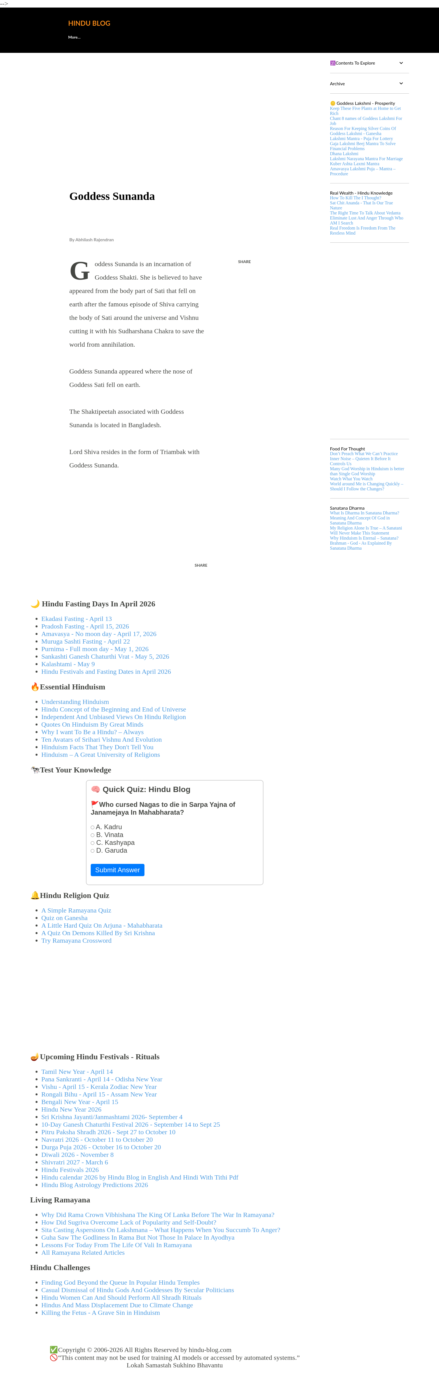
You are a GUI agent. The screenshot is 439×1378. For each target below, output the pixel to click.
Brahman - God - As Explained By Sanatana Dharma (361, 545)
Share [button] (244, 261)
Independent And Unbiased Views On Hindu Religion (113, 716)
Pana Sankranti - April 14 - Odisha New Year (102, 1079)
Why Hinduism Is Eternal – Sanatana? (364, 538)
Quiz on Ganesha (64, 917)
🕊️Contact (105, 37)
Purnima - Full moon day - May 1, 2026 (95, 649)
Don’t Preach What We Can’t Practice (364, 453)
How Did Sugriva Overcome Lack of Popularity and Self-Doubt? (128, 1222)
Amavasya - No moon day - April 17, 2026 (99, 633)
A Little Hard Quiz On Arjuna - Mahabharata (102, 925)
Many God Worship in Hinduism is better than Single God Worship (367, 471)
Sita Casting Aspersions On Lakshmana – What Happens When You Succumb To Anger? (161, 1229)
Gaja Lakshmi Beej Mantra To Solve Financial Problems (363, 146)
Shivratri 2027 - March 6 (74, 1162)
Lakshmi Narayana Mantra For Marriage (366, 158)
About (73, 37)
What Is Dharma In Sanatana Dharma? (364, 512)
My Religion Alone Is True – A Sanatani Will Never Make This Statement (366, 530)
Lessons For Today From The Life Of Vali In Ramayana (116, 1245)
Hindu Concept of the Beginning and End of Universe (113, 709)
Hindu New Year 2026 (71, 1109)
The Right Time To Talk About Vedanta (365, 213)
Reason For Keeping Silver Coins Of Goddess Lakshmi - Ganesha (363, 131)
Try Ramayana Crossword (76, 940)
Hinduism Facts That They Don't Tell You (97, 747)
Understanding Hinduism (75, 701)
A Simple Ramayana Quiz (76, 910)
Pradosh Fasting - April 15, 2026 (85, 626)
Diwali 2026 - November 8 (77, 1154)
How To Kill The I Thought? (355, 197)
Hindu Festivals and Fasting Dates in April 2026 (106, 671)
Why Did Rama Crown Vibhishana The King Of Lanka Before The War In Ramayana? (158, 1214)
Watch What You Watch (351, 478)
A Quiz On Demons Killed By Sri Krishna (98, 933)
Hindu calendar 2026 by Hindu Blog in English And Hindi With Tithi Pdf (140, 1177)
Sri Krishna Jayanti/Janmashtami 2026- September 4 (112, 1117)
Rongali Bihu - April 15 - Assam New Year (99, 1094)
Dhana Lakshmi (344, 153)
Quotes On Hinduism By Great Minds (92, 724)
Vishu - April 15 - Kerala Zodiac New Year (99, 1086)
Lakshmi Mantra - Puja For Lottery (361, 138)
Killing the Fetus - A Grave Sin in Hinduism (100, 1312)
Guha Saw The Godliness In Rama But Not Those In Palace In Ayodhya (138, 1237)
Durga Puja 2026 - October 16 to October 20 (101, 1147)
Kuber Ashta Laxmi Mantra (354, 163)
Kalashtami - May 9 (68, 664)
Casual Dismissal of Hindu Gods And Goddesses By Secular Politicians (137, 1290)
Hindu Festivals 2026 (70, 1169)
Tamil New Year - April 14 (77, 1071)
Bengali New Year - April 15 (79, 1101)
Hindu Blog (89, 23)
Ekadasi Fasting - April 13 (76, 618)
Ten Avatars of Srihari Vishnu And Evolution (101, 739)
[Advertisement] (174, 99)
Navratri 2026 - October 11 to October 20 (97, 1139)
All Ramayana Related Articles (83, 1252)
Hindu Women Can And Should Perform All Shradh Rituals (121, 1297)
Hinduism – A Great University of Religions (100, 754)
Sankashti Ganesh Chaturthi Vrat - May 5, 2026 (105, 656)
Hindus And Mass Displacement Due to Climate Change (117, 1305)
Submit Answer (117, 870)
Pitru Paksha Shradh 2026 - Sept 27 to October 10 (108, 1132)
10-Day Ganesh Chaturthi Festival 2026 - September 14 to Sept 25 (130, 1124)
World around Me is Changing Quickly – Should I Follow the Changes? (366, 486)
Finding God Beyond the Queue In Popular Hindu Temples (120, 1282)
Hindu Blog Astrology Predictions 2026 (94, 1184)
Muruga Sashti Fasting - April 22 (85, 641)
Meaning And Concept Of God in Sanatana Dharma (360, 520)
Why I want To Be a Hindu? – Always (92, 732)
